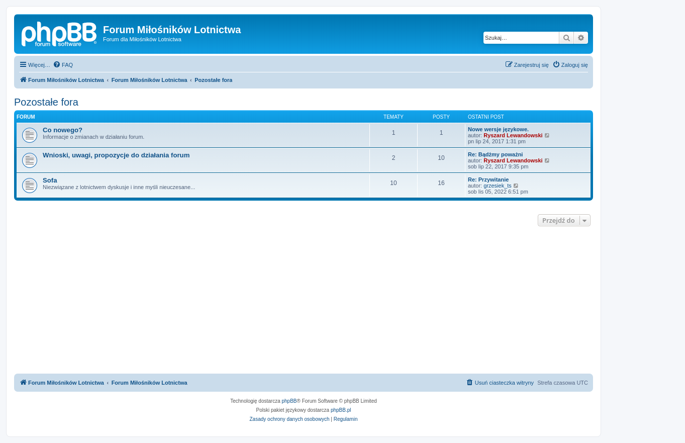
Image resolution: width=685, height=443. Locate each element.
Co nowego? (62, 130)
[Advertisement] (303, 301)
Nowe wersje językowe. (498, 129)
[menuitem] (63, 65)
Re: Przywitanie (488, 179)
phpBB (289, 401)
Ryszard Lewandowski (512, 135)
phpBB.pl (341, 410)
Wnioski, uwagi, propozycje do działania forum (116, 155)
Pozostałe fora (46, 102)
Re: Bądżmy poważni (495, 154)
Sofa (50, 180)
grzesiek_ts (497, 186)
